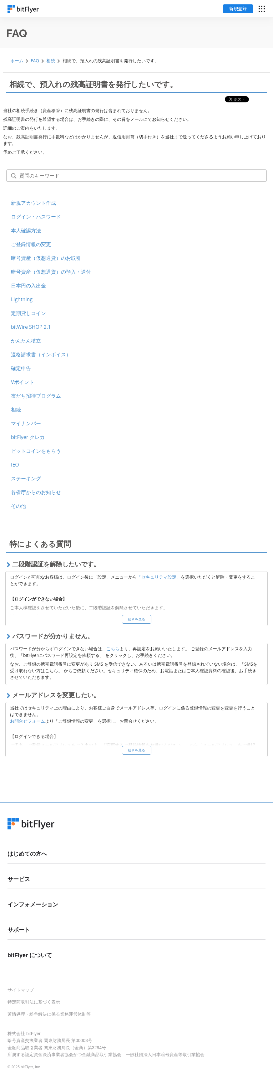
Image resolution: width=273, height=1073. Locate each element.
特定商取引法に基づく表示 (34, 1001)
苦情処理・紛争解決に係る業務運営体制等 (49, 1014)
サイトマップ (21, 990)
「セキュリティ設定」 (159, 577)
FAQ (35, 61)
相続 (50, 61)
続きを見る (136, 619)
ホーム (16, 61)
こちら (112, 649)
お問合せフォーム (27, 721)
